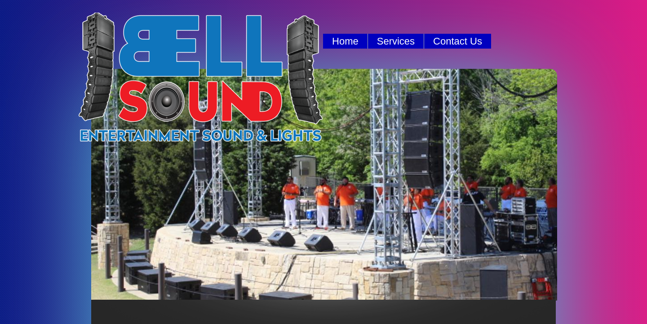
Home (345, 41)
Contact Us (457, 41)
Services (396, 41)
